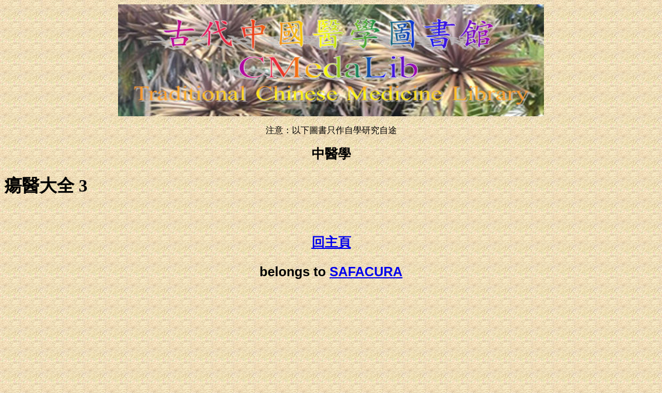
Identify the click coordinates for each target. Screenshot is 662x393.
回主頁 (331, 242)
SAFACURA (366, 271)
